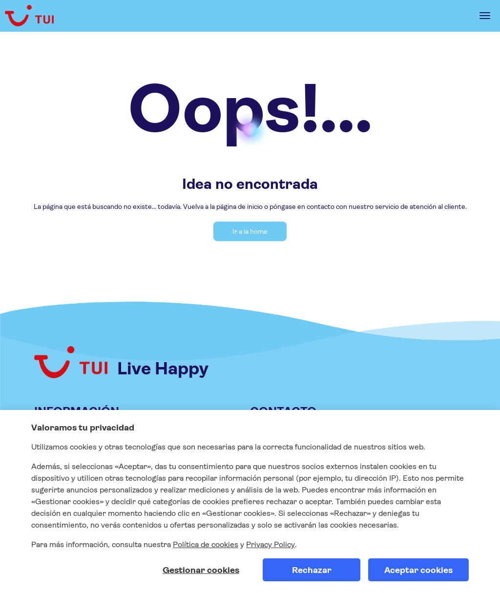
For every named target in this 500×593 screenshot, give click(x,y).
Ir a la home (250, 231)
